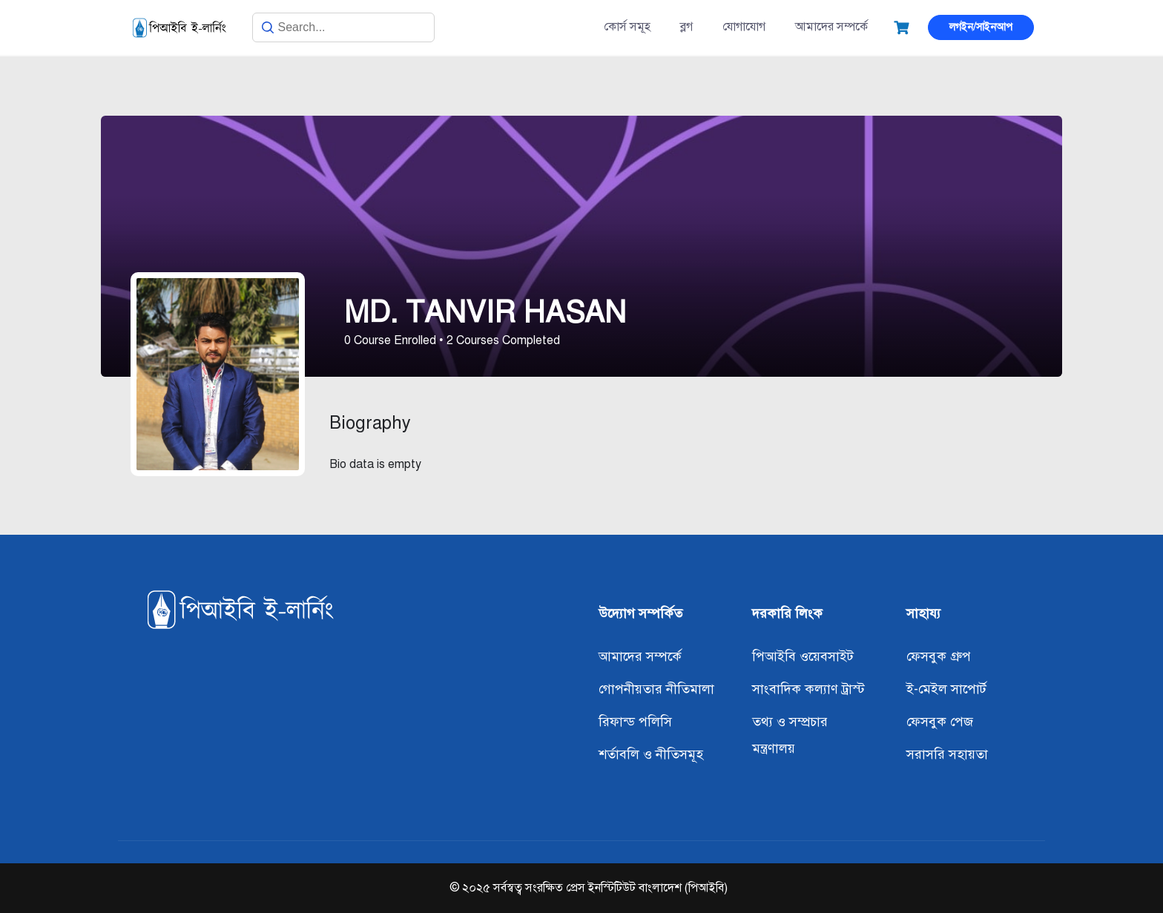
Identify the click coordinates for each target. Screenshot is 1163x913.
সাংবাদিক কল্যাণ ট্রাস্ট (808, 689)
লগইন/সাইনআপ (980, 27)
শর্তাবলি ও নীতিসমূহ (651, 754)
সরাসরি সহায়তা (947, 754)
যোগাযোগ (743, 26)
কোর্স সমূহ (627, 26)
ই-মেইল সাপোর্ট (946, 689)
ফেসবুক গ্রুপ (938, 656)
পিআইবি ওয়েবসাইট (803, 656)
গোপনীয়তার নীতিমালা (656, 689)
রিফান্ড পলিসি (635, 721)
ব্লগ (686, 26)
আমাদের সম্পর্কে (831, 26)
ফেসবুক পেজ (939, 721)
